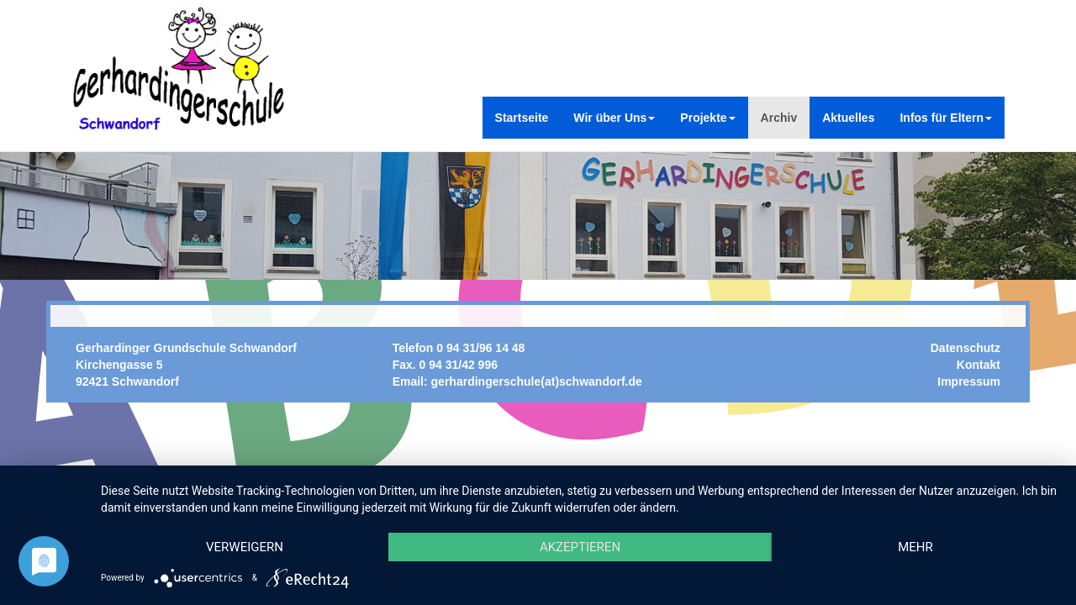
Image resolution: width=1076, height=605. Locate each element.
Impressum (968, 381)
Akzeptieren (580, 547)
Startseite (522, 117)
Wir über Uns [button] (614, 117)
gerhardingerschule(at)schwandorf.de (536, 381)
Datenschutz (965, 348)
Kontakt (978, 364)
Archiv (779, 117)
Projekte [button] (707, 117)
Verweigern (244, 547)
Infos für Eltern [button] (945, 117)
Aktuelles (848, 117)
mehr (915, 547)
